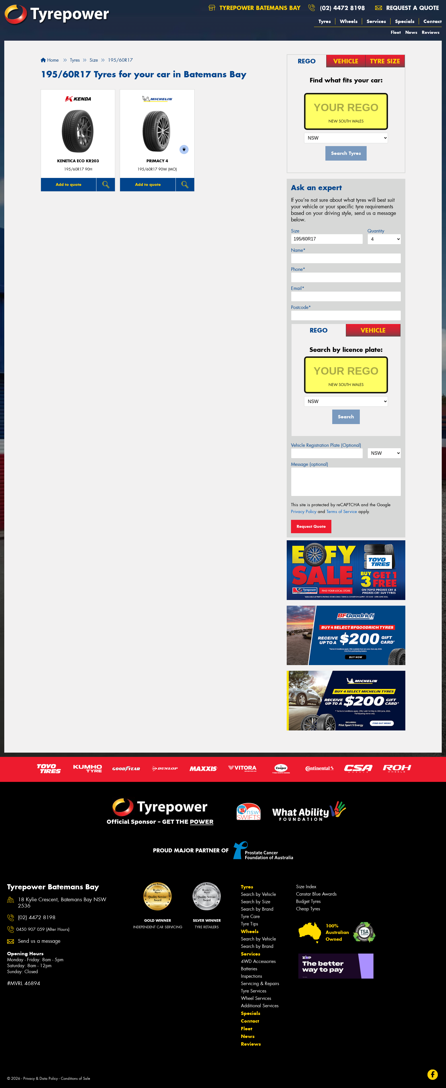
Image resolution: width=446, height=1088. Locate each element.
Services (376, 21)
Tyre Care (250, 916)
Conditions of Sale (75, 1078)
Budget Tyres (308, 901)
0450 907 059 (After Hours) (42, 929)
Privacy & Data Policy (40, 1078)
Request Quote (311, 526)
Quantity (375, 231)
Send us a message (39, 941)
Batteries (249, 969)
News (411, 32)
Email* (297, 288)
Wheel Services (256, 998)
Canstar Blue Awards (316, 894)
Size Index (306, 887)
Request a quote (407, 7)
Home (50, 60)
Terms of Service (342, 511)
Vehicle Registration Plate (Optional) (326, 445)
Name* (298, 250)
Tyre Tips (249, 924)
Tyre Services (253, 991)
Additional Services (259, 1006)
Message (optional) (309, 464)
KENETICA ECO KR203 (78, 161)
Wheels (349, 21)
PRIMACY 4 (157, 161)
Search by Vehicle (258, 894)
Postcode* (301, 307)
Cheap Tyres (308, 909)
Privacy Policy (303, 511)
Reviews (430, 32)
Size (295, 231)
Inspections (251, 976)
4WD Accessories (258, 961)
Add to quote (68, 184)
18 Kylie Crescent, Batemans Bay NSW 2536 (62, 903)
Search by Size (255, 902)
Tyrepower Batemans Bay (254, 7)
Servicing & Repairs (260, 984)
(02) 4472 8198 (342, 7)
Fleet (396, 32)
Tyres (325, 21)
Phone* (298, 269)
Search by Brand (257, 909)
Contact (433, 21)
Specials (404, 21)
